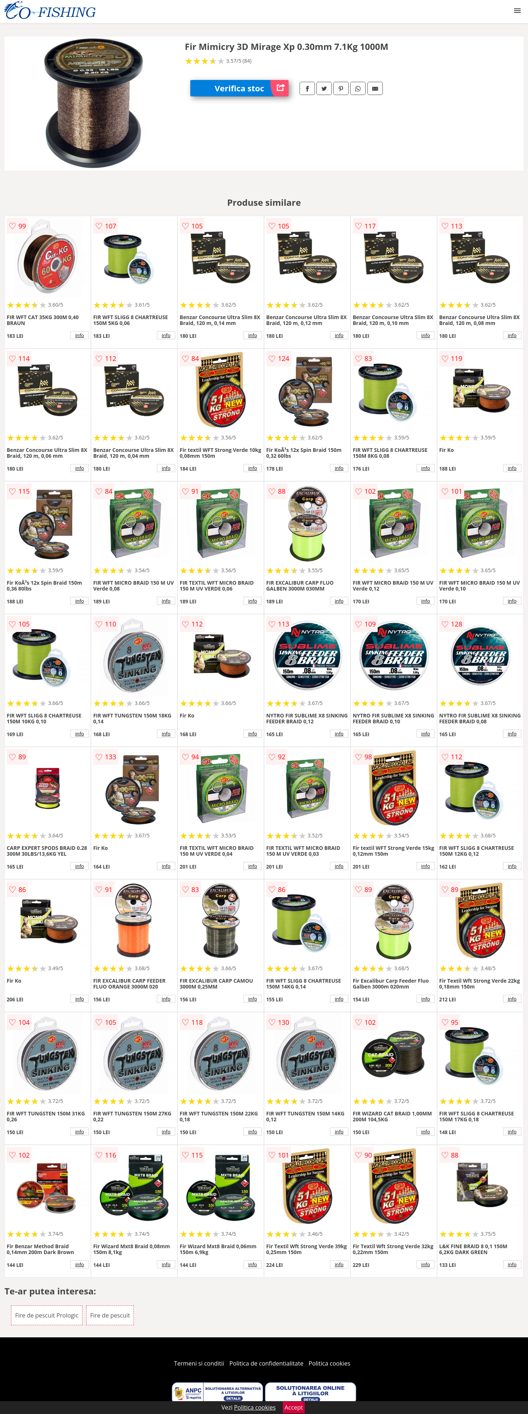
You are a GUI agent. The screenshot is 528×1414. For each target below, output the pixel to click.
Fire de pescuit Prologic (46, 1315)
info (79, 335)
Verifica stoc (252, 88)
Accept (294, 1407)
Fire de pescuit (110, 1315)
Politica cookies (330, 1363)
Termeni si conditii (199, 1363)
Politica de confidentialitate (267, 1363)
